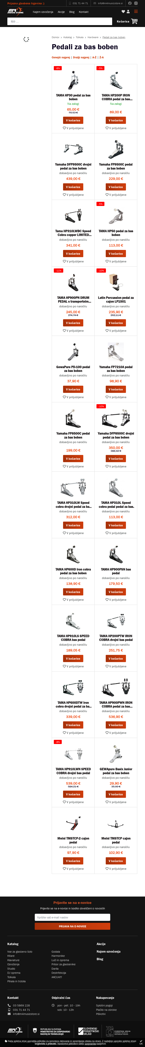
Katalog (67, 37)
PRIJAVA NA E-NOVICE (72, 926)
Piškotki (101, 1013)
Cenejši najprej (61, 57)
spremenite (90, 1043)
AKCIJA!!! (57, 977)
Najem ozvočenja (43, 11)
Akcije (61, 11)
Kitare (11, 955)
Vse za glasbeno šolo (19, 951)
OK (141, 1042)
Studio (11, 968)
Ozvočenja (13, 964)
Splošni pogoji (104, 1005)
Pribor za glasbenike (64, 964)
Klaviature (13, 960)
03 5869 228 (21, 1005)
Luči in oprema (60, 960)
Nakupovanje (105, 998)
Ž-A (101, 57)
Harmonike (58, 955)
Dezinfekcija (59, 972)
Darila (55, 968)
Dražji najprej (81, 57)
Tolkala (79, 37)
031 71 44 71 (78, 3)
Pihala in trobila (16, 981)
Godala (56, 951)
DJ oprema (13, 972)
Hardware (93, 37)
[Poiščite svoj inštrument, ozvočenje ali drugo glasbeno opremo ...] (59, 21)
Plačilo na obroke (106, 1009)
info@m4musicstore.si (108, 3)
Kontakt (84, 11)
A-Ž (94, 57)
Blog (71, 11)
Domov (55, 37)
